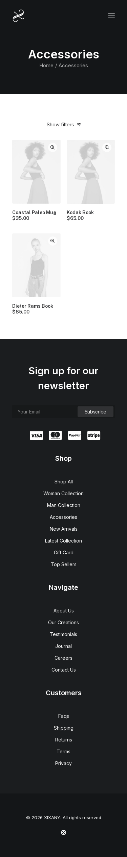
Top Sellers (64, 564)
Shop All (64, 481)
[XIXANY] (18, 16)
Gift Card (63, 552)
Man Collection (63, 505)
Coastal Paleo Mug (34, 215)
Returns (63, 739)
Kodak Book (80, 215)
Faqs (63, 716)
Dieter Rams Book (32, 309)
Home (46, 65)
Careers (63, 658)
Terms (63, 751)
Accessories (63, 517)
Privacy (63, 763)
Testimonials (63, 634)
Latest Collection (63, 541)
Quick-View (52, 147)
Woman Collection (63, 493)
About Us (64, 610)
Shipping (63, 728)
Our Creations (63, 622)
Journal (63, 646)
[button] (111, 16)
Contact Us (63, 670)
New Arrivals (64, 529)
